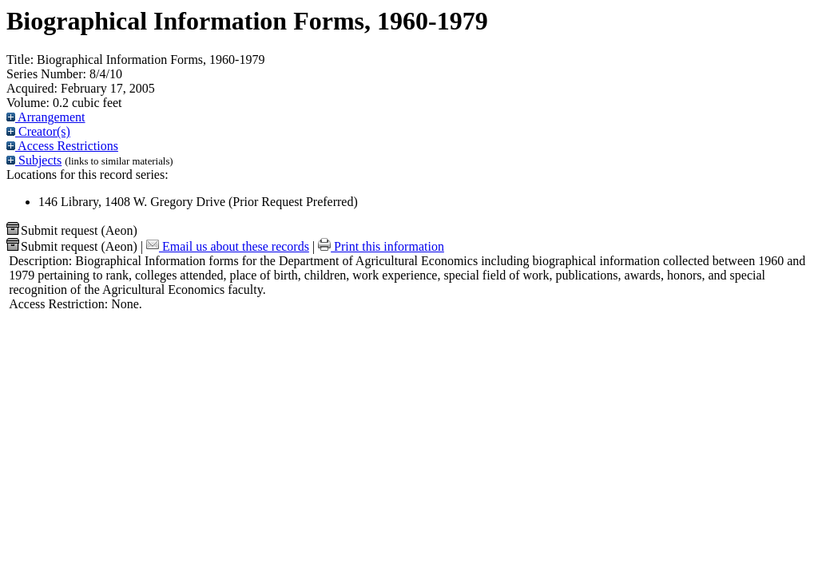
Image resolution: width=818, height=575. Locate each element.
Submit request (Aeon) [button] (71, 230)
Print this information (381, 246)
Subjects (34, 160)
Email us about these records (227, 246)
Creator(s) (38, 131)
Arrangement (45, 117)
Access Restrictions (62, 146)
